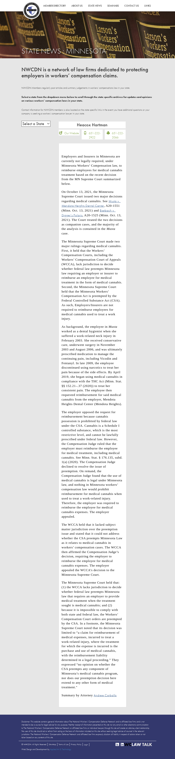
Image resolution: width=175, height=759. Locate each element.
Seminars (113, 5)
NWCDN (31, 10)
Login (86, 747)
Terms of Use (63, 747)
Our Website (71, 135)
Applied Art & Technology (60, 751)
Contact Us (131, 5)
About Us (77, 5)
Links (147, 5)
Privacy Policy (76, 747)
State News (95, 5)
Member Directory (54, 5)
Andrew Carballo (105, 698)
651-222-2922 (95, 138)
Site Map (52, 747)
